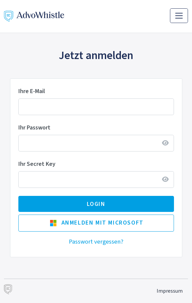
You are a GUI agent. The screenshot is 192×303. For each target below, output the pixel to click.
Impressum (170, 290)
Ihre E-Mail (31, 91)
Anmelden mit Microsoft (97, 223)
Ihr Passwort (34, 127)
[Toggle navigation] (179, 15)
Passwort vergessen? (96, 241)
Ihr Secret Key (36, 164)
